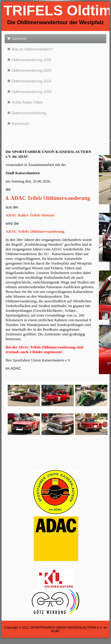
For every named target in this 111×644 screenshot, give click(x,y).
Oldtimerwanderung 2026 (32, 60)
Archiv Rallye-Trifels (27, 102)
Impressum (20, 124)
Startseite (19, 39)
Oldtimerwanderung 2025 (32, 71)
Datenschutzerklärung (29, 113)
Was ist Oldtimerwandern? (32, 49)
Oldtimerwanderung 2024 (32, 81)
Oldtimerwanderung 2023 (32, 92)
